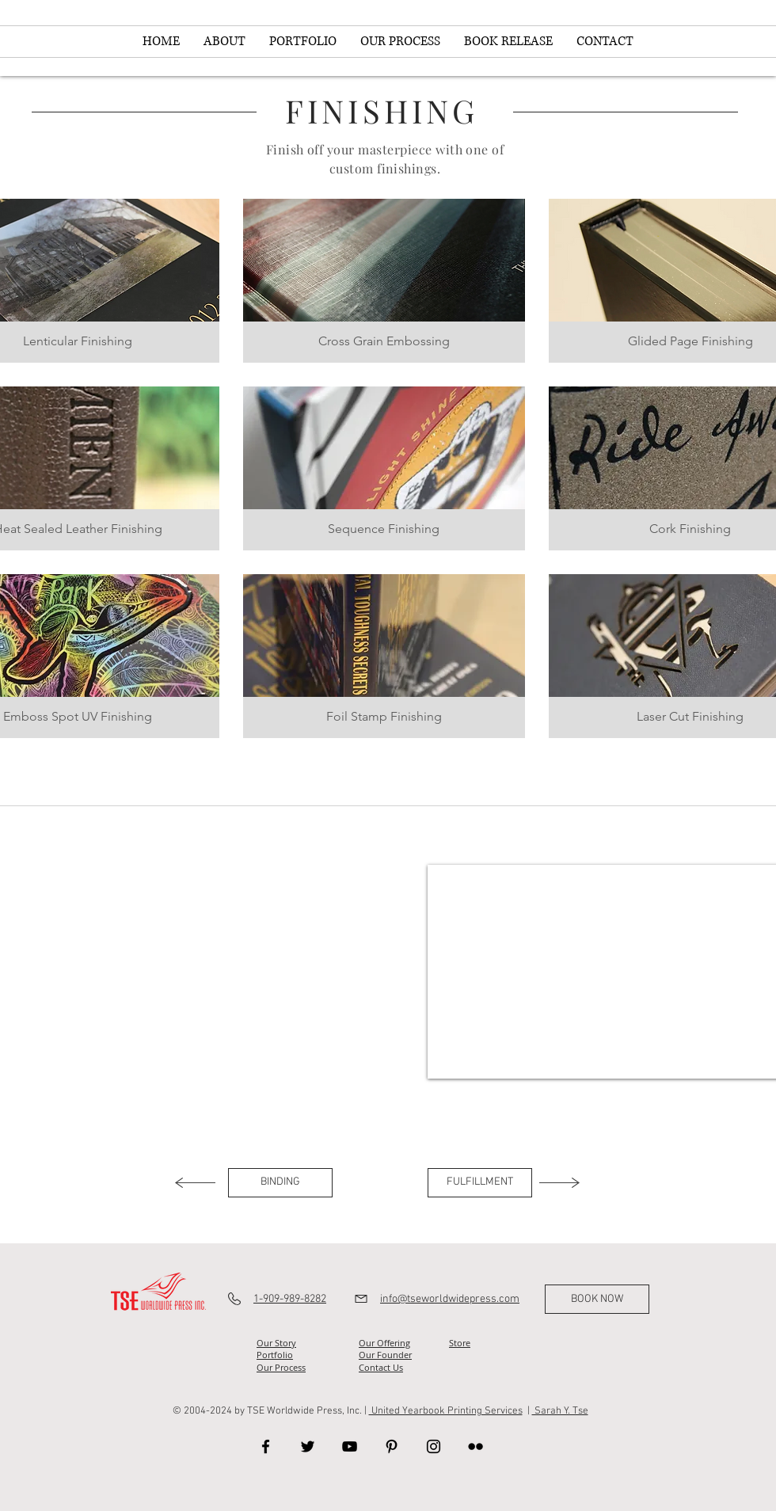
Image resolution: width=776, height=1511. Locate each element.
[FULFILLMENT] (480, 1182)
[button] (384, 281)
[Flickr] (475, 1446)
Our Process (281, 1367)
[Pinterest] (391, 1446)
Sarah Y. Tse (560, 1411)
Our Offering (384, 1343)
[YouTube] (349, 1446)
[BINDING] (280, 1182)
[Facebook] (266, 1446)
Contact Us (381, 1367)
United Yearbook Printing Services (446, 1411)
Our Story (276, 1343)
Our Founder (385, 1355)
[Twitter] (308, 1446)
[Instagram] (433, 1446)
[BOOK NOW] (597, 1299)
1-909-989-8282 (289, 1299)
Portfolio (275, 1355)
